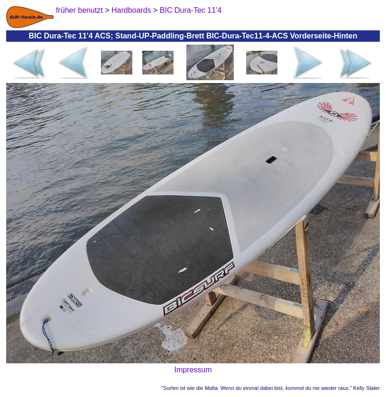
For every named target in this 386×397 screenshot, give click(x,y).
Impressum (192, 370)
